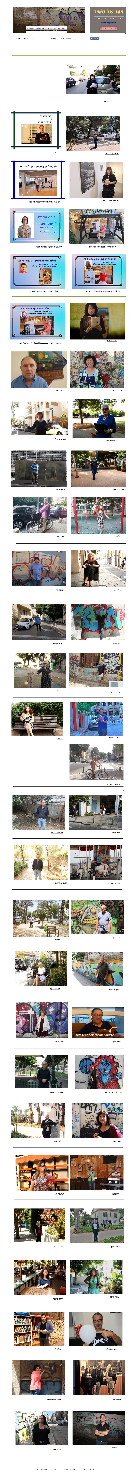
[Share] (94, 38)
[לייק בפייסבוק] (105, 38)
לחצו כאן (54, 39)
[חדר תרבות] (108, 28)
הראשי (103, 23)
